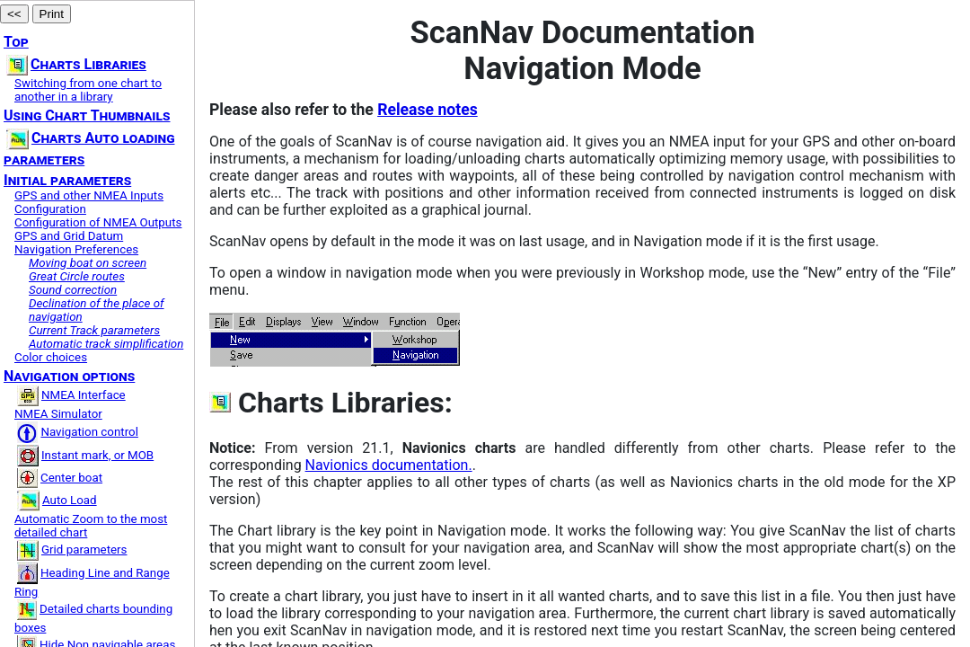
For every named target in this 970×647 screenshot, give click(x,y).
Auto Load (57, 500)
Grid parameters (72, 549)
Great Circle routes (77, 276)
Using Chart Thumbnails (87, 115)
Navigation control (77, 432)
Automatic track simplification (106, 343)
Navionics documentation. (388, 465)
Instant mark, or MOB (85, 455)
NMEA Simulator (58, 414)
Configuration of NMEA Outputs (97, 222)
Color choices (50, 357)
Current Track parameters (94, 330)
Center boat (59, 477)
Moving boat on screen (87, 263)
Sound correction (73, 290)
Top (16, 41)
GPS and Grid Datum (68, 236)
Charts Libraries (76, 64)
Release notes (427, 110)
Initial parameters (67, 180)
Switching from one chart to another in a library (88, 89)
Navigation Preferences (76, 249)
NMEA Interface (71, 395)
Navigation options (69, 376)
